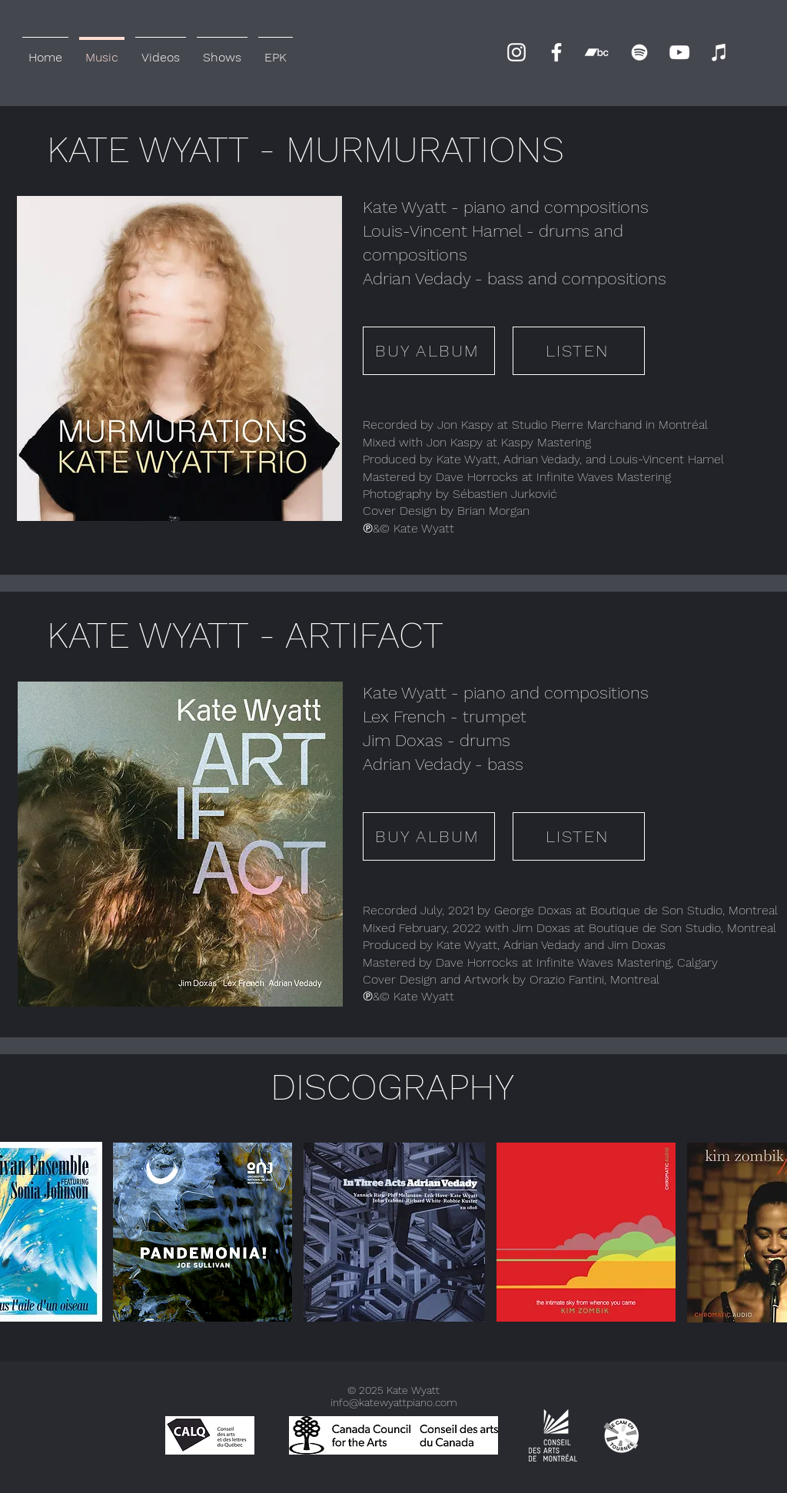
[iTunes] (719, 52)
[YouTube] (679, 52)
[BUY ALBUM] (429, 351)
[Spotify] (639, 52)
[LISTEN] (579, 351)
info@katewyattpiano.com (393, 1402)
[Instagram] (516, 52)
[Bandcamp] (596, 52)
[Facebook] (556, 52)
